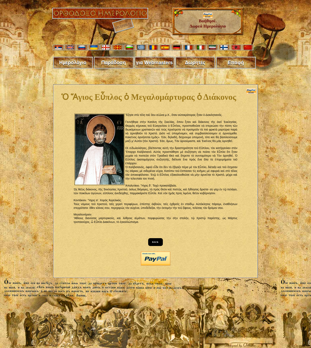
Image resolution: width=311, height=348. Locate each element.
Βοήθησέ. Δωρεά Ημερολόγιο (208, 21)
